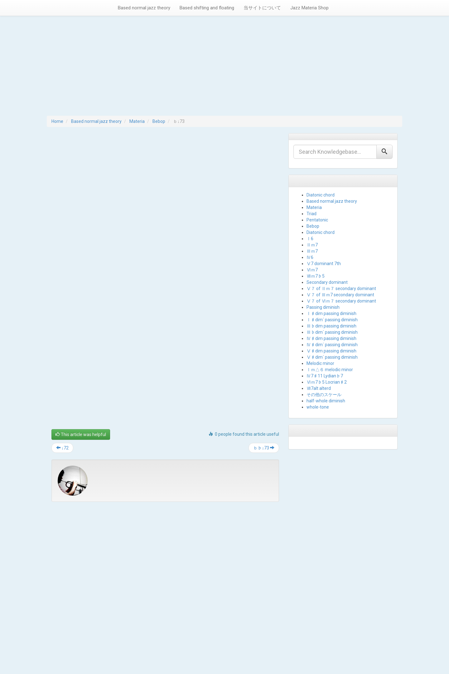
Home (57, 121)
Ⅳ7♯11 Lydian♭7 (325, 375)
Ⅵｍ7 (312, 269)
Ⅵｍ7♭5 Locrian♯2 (327, 382)
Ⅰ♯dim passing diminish (331, 313)
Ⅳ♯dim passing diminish (331, 338)
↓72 (62, 447)
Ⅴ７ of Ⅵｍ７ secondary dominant (341, 300)
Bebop (158, 121)
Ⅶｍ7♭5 (316, 276)
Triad (311, 213)
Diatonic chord (321, 194)
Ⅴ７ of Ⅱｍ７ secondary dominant (341, 288)
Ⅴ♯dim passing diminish (331, 350)
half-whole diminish (326, 400)
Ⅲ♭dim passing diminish (331, 325)
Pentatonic (317, 219)
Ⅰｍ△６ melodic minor (330, 369)
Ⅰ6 (310, 238)
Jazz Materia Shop (309, 8)
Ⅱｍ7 (312, 244)
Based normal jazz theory (144, 8)
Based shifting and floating (207, 8)
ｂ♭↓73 (263, 447)
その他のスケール (324, 394)
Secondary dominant (327, 282)
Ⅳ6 (310, 257)
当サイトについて (262, 8)
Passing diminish (323, 307)
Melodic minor (320, 363)
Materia (137, 121)
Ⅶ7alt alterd (319, 388)
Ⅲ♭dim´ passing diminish (332, 332)
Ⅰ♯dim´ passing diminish (332, 319)
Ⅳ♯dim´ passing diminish (332, 344)
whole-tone (318, 407)
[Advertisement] (224, 69)
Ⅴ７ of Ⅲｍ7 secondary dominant (340, 294)
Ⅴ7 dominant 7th (324, 263)
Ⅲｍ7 (312, 251)
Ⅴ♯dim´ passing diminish (332, 357)
